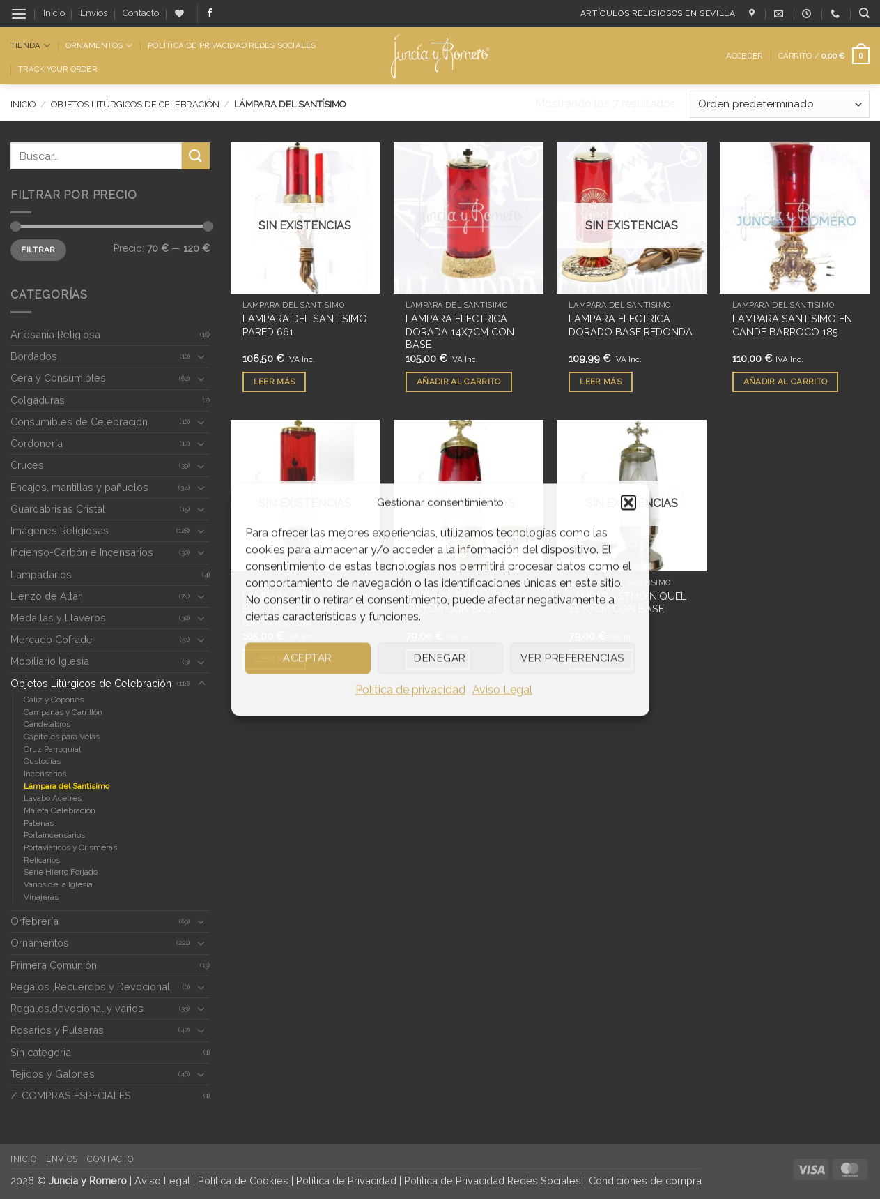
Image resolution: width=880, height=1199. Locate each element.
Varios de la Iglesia (58, 884)
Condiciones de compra (645, 1180)
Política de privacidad (410, 689)
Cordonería (36, 443)
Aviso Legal (502, 689)
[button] (628, 502)
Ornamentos (98, 45)
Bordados (33, 356)
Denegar (439, 657)
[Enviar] (196, 155)
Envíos (93, 13)
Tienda (30, 45)
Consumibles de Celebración (79, 422)
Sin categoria (40, 1052)
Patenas (39, 823)
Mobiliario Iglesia (49, 661)
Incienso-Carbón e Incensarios (81, 552)
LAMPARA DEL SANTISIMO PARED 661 (304, 325)
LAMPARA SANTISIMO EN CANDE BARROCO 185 (792, 325)
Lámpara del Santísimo (66, 786)
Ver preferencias (572, 657)
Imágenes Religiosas (59, 530)
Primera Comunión (53, 965)
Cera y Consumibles (58, 378)
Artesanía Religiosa (55, 334)
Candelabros (47, 724)
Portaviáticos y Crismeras (70, 847)
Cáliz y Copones (54, 699)
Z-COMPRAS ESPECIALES (70, 1095)
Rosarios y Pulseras (57, 1030)
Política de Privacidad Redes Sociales (232, 45)
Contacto (141, 13)
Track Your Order (57, 69)
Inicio (54, 13)
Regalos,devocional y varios (77, 1008)
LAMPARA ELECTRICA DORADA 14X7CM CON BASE (460, 331)
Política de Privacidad (346, 1180)
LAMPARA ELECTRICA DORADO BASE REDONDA (631, 325)
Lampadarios (41, 574)
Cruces (27, 465)
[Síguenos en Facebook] (210, 13)
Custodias (42, 761)
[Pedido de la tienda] (780, 104)
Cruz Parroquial (52, 749)
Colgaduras (37, 400)
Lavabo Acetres (53, 798)
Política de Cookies (243, 1180)
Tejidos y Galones (52, 1074)
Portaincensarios (54, 835)
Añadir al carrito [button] (459, 381)
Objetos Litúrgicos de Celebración (135, 104)
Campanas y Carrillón (63, 712)
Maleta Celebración (59, 810)
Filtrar (38, 250)
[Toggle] (201, 356)
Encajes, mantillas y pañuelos (79, 487)
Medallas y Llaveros (58, 618)
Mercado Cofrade (51, 639)
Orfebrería (34, 921)
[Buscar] (864, 13)
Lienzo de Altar (46, 596)
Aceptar (307, 657)
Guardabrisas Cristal (57, 509)
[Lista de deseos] (179, 13)
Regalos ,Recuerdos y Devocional (90, 987)
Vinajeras (41, 897)
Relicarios (42, 860)
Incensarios (45, 773)
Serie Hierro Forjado (61, 872)
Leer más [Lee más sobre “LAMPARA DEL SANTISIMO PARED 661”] (274, 381)
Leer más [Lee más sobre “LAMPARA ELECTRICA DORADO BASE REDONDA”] (601, 381)
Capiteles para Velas (62, 736)
